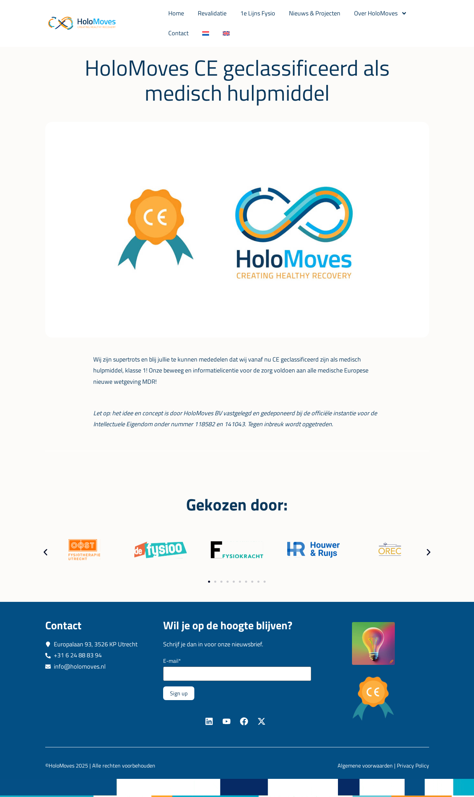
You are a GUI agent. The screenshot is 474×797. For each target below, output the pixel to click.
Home (176, 13)
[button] (45, 552)
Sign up (178, 693)
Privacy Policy (413, 765)
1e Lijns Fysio (257, 13)
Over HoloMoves (380, 13)
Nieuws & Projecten (314, 13)
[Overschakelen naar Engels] (226, 33)
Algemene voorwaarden (365, 765)
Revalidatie (212, 13)
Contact (178, 33)
